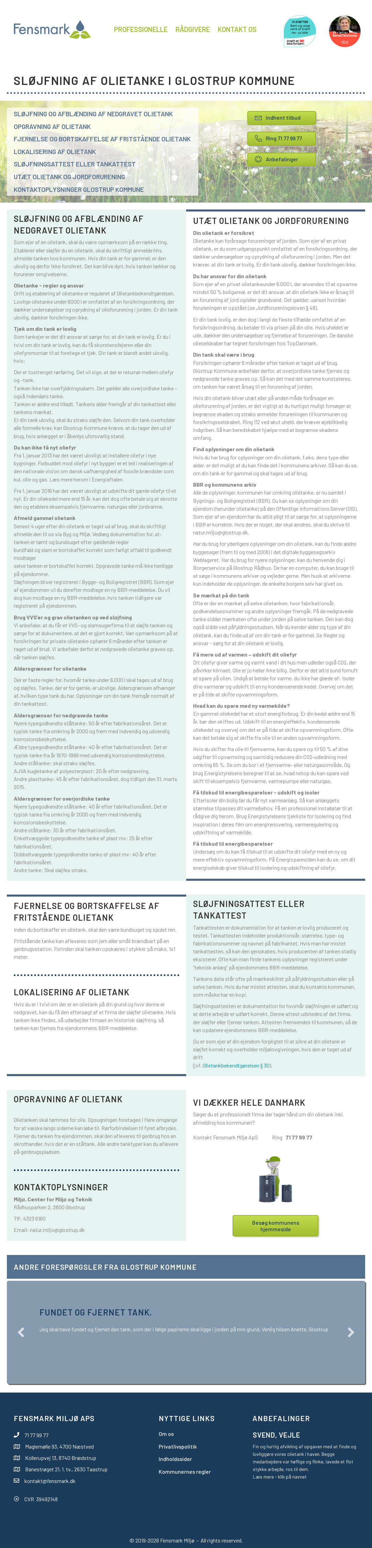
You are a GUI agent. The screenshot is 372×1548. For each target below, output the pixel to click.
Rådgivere (193, 29)
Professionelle (141, 29)
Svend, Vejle (276, 1435)
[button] (20, 1332)
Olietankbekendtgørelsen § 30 (236, 1065)
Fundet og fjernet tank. (96, 1312)
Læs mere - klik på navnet (280, 1477)
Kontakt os (237, 29)
